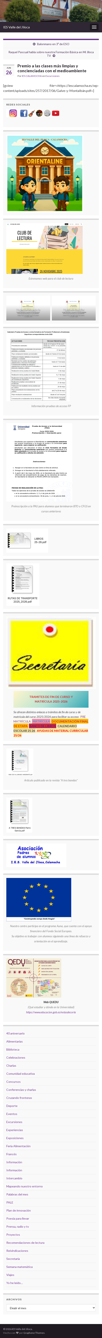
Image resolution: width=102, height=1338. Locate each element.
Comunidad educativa (20, 1073)
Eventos (11, 1114)
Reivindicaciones (17, 1250)
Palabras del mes (17, 1194)
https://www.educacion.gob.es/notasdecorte (51, 1012)
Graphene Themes (34, 1332)
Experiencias (14, 1130)
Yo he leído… (14, 1283)
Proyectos (13, 1234)
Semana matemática (19, 1267)
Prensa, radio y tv (17, 1226)
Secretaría (13, 1258)
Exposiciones (15, 1138)
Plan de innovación (18, 1210)
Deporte (11, 1106)
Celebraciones (15, 1057)
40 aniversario (15, 1033)
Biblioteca (12, 1049)
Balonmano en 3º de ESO (53, 44)
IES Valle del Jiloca (16, 27)
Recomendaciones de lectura (25, 1242)
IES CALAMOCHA (32, 76)
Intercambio (14, 1178)
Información (14, 1162)
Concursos (13, 1081)
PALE (9, 1202)
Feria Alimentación (18, 1146)
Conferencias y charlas (21, 1089)
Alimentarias (14, 1041)
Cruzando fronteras (19, 1098)
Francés (11, 1154)
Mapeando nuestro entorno (24, 1186)
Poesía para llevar (17, 1218)
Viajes (10, 1275)
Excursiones (53, 76)
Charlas (11, 1065)
